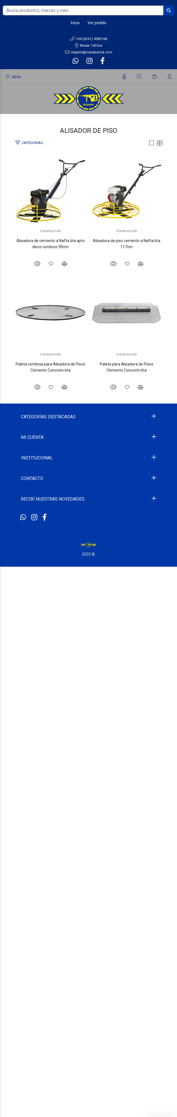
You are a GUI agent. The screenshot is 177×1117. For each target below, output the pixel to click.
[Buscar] (139, 76)
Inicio (75, 23)
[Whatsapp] (76, 61)
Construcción (88, 307)
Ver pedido (97, 23)
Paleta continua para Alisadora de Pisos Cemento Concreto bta (88, 715)
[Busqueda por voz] (124, 77)
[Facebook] (102, 61)
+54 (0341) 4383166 (88, 39)
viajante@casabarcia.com (88, 52)
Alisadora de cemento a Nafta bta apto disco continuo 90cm (88, 316)
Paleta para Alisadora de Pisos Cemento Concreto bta (88, 914)
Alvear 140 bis (88, 45)
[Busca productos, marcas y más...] (83, 10)
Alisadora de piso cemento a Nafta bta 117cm (88, 516)
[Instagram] (89, 61)
